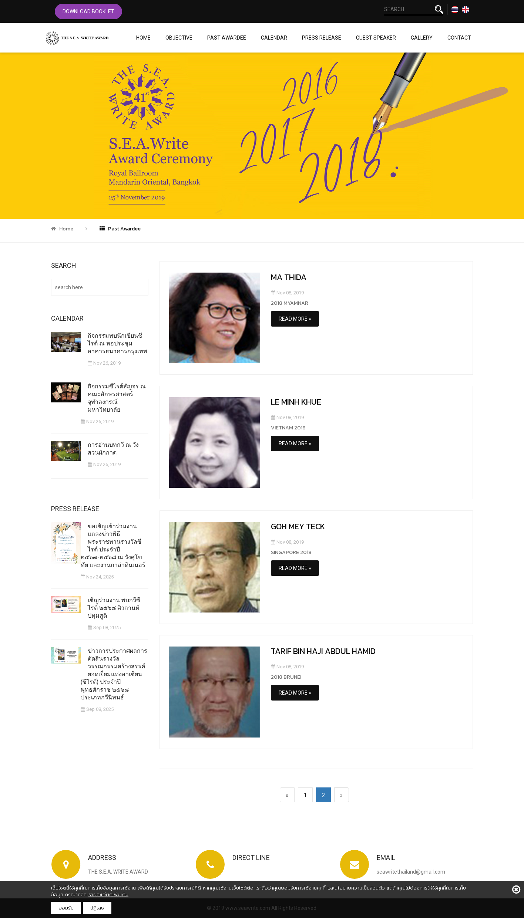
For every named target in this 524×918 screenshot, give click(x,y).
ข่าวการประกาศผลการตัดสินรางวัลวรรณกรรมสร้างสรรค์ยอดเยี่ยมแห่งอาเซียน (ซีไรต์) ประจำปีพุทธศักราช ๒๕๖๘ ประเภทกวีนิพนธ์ (114, 674)
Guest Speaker (376, 38)
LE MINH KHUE (296, 402)
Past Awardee (226, 38)
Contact (459, 38)
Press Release (321, 38)
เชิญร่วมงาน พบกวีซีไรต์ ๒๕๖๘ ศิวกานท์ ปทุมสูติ (114, 607)
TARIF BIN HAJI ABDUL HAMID (323, 651)
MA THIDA (288, 277)
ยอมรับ (66, 907)
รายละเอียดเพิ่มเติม (108, 894)
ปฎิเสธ (97, 907)
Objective (178, 38)
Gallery (422, 38)
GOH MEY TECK (298, 526)
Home (143, 38)
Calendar (274, 38)
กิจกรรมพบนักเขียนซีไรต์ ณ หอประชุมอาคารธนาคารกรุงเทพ (118, 343)
